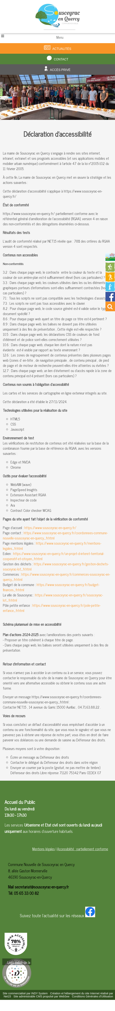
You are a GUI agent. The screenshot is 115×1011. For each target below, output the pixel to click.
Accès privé (60, 70)
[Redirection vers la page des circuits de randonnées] (110, 270)
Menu (59, 37)
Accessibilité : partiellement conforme (82, 849)
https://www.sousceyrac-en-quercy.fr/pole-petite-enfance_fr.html (51, 607)
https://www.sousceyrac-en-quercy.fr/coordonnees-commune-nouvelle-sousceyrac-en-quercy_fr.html (55, 535)
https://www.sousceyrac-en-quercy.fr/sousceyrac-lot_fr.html (53, 597)
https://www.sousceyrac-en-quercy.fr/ (50, 527)
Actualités (61, 48)
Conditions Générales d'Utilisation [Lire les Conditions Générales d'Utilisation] (92, 996)
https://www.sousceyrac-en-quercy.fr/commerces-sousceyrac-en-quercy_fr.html (56, 576)
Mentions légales (43, 849)
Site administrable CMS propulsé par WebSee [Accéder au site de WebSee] (41, 996)
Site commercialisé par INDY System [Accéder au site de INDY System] (25, 993)
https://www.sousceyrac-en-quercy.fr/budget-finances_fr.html (51, 587)
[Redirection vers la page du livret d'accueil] (110, 259)
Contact (61, 59)
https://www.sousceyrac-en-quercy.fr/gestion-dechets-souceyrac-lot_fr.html (56, 566)
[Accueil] (57, 16)
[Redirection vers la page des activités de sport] (110, 280)
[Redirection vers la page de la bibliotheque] (110, 290)
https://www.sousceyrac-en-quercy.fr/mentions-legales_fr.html (52, 545)
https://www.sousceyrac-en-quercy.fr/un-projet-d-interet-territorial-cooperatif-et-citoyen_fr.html (53, 556)
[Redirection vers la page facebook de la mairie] (110, 300)
